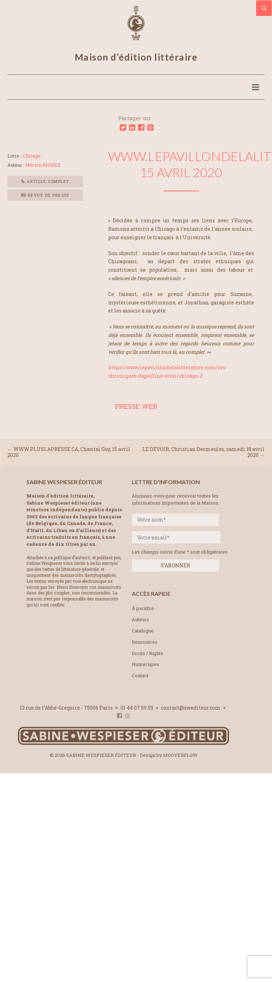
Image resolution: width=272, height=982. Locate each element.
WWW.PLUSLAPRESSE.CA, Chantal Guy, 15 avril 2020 (68, 452)
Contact (140, 675)
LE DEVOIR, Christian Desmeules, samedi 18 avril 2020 (203, 452)
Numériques (145, 664)
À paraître (143, 608)
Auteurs (140, 619)
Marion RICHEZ (43, 165)
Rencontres (144, 642)
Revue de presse (45, 195)
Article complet (45, 181)
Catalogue (143, 631)
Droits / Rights (147, 653)
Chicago (32, 156)
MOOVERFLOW (180, 755)
